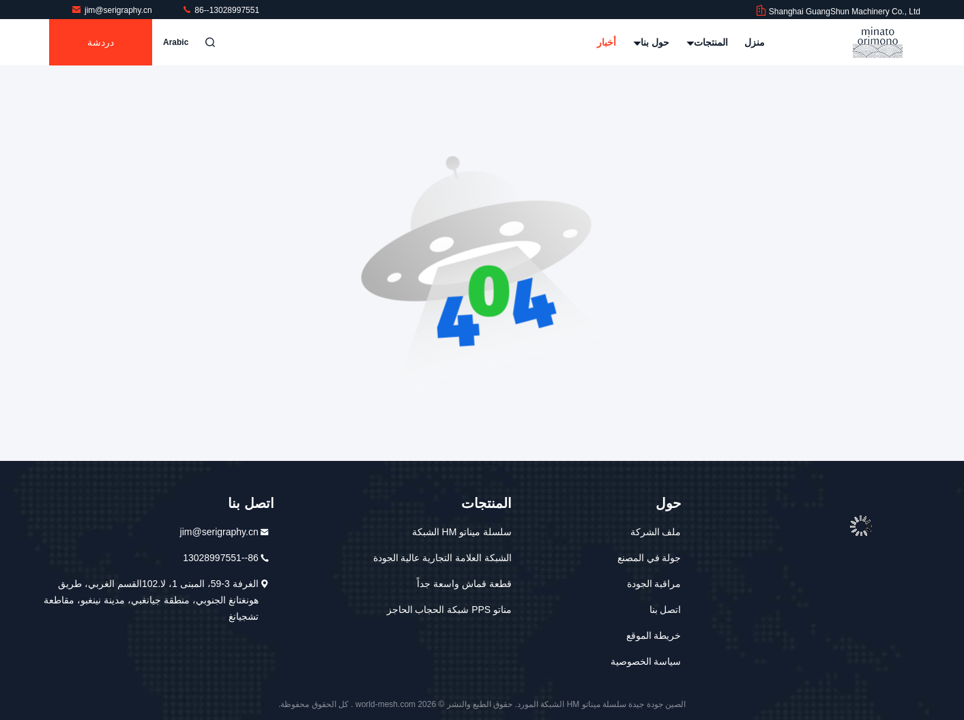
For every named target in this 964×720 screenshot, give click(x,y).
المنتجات (707, 42)
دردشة (100, 42)
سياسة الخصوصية (646, 661)
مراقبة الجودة (654, 583)
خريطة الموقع (654, 635)
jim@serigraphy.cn (112, 10)
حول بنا (651, 42)
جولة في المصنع (649, 557)
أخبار (606, 42)
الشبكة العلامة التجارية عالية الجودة (442, 557)
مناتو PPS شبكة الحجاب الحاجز (449, 609)
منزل (754, 42)
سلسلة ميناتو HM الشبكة (462, 531)
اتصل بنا (665, 609)
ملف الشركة (656, 531)
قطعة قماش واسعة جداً (464, 583)
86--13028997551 (220, 10)
